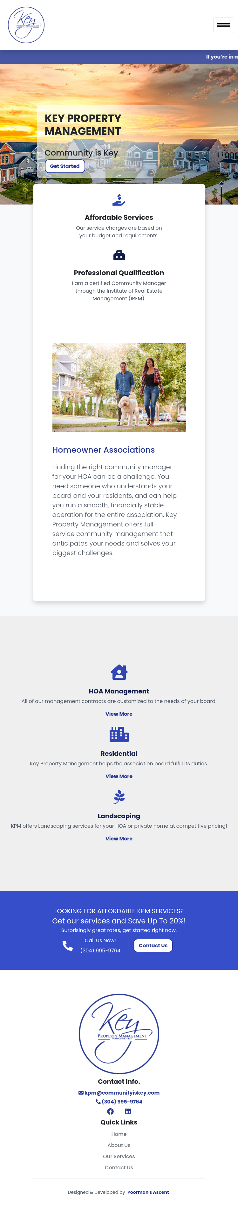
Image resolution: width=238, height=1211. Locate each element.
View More (119, 714)
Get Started (65, 166)
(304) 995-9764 (100, 950)
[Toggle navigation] (223, 25)
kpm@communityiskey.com (119, 1092)
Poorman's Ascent (148, 1192)
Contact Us (153, 945)
